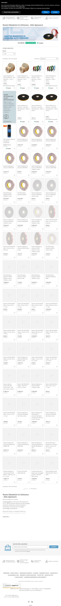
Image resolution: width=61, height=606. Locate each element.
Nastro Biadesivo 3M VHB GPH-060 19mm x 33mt (51, 473)
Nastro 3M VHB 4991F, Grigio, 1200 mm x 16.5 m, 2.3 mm (23, 385)
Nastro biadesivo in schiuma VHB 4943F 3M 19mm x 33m (23, 414)
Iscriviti (53, 547)
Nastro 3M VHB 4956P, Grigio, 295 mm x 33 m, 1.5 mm (37, 332)
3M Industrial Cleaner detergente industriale (9, 140)
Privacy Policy (14, 573)
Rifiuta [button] (45, 12)
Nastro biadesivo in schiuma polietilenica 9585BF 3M (9, 444)
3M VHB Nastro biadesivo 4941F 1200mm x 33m (36, 276)
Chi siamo (35, 573)
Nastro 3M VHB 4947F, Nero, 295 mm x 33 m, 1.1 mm (52, 305)
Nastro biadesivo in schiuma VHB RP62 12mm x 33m (37, 194)
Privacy (31, 581)
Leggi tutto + (6, 516)
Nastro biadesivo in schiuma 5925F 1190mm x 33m (37, 385)
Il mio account (19, 577)
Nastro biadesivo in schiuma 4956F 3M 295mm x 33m (23, 359)
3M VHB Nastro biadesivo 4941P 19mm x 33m (50, 248)
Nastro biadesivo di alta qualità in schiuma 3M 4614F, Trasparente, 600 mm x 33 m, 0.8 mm (37, 416)
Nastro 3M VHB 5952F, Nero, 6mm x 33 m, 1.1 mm (52, 385)
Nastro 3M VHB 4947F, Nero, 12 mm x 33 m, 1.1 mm (23, 305)
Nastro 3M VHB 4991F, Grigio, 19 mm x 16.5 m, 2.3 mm (52, 359)
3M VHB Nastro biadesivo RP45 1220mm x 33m (7, 194)
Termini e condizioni (38, 581)
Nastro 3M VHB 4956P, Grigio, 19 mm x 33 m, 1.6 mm (23, 332)
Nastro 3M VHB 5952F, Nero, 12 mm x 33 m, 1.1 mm (9, 414)
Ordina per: (37, 58)
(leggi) (28, 551)
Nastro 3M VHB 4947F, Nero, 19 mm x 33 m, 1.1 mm (37, 305)
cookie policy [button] (22, 6)
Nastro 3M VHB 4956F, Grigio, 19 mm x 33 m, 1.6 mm (52, 332)
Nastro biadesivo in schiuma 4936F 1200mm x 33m (37, 221)
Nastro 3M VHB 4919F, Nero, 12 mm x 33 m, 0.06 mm (52, 221)
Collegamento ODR (13, 575)
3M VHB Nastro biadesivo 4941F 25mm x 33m (22, 276)
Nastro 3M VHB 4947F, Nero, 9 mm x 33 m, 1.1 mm (9, 305)
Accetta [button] (55, 12)
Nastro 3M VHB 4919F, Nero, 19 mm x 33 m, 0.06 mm (9, 248)
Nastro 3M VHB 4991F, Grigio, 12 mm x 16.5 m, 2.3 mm (37, 359)
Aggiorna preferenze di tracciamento (35, 577)
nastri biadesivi (7, 502)
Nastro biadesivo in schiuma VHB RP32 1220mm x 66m (37, 167)
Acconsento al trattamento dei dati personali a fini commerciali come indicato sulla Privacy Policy (30, 550)
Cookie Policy (54, 573)
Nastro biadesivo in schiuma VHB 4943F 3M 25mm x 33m (51, 414)
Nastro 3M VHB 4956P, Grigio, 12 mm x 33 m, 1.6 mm (9, 332)
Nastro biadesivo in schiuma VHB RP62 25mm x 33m (51, 194)
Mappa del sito (49, 575)
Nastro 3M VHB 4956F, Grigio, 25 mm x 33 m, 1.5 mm (9, 359)
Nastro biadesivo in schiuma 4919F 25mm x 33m (23, 248)
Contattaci (40, 575)
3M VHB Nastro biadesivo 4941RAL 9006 (51, 276)
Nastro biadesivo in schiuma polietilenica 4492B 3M (23, 444)
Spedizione (6, 573)
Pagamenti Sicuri (44, 573)
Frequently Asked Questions (28, 575)
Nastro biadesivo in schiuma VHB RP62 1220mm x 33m (8, 221)
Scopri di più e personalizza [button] (11, 12)
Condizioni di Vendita (26, 573)
